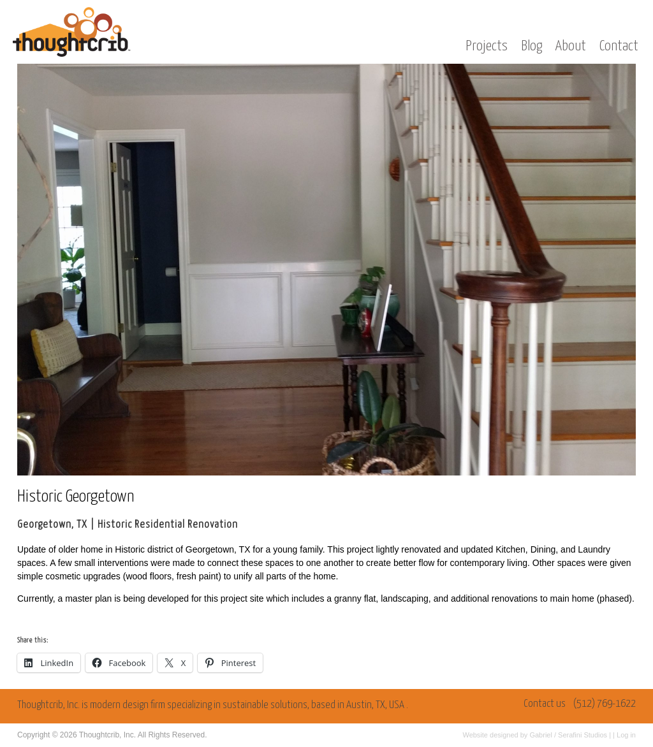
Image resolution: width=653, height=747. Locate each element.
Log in (626, 735)
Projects (487, 46)
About (570, 46)
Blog (531, 46)
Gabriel (540, 735)
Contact (618, 46)
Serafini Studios (582, 735)
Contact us (545, 704)
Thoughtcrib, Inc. (107, 734)
